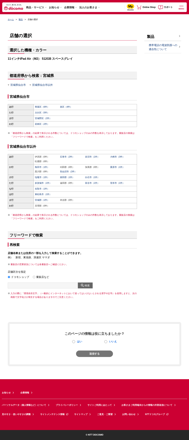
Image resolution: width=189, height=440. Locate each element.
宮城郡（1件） (42, 200)
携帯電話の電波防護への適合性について (163, 47)
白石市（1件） (92, 177)
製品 (21, 19)
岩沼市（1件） (92, 156)
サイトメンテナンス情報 (54, 414)
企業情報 (69, 7)
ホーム (11, 19)
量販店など (42, 276)
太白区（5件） (42, 112)
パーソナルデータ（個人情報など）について (24, 405)
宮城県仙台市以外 (42, 84)
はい (79, 341)
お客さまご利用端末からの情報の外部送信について (146, 405)
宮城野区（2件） (43, 118)
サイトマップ (80, 414)
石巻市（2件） (67, 156)
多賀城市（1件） (43, 183)
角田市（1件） (42, 167)
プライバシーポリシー (67, 405)
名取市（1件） (42, 188)
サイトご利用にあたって (99, 405)
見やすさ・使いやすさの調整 (16, 414)
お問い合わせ (128, 414)
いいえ (113, 341)
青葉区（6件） (42, 107)
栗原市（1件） (117, 167)
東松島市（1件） (43, 194)
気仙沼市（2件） (68, 171)
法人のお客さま (88, 7)
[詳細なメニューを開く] (181, 7)
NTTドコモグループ (157, 414)
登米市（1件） (117, 183)
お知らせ (54, 7)
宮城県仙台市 (18, 84)
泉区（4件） (66, 107)
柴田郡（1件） (67, 177)
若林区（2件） (42, 124)
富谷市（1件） (92, 183)
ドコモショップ (20, 276)
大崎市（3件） (117, 156)
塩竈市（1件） (42, 177)
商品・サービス (35, 7)
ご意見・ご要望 (105, 414)
